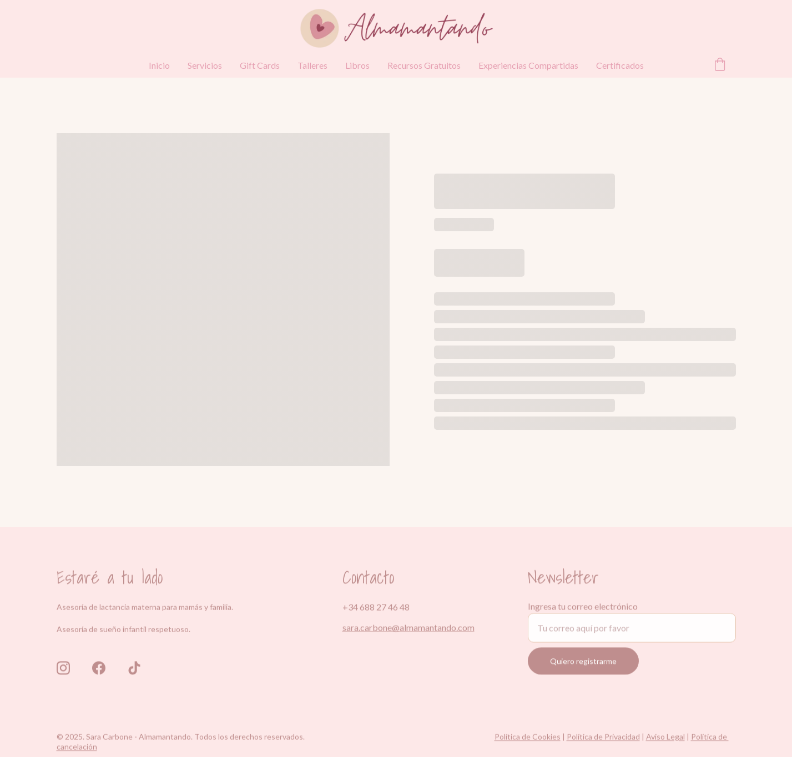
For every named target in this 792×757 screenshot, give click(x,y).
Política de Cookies (528, 738)
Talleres (312, 65)
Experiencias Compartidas (528, 65)
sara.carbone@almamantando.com (408, 628)
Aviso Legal (665, 738)
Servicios (205, 65)
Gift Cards (260, 65)
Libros (357, 65)
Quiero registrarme (583, 667)
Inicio (159, 65)
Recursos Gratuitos (424, 65)
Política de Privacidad (603, 738)
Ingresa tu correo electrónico (583, 612)
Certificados (620, 65)
